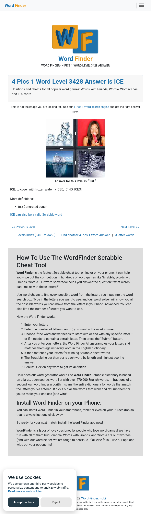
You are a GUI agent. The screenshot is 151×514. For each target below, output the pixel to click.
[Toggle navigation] (141, 5)
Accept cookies (23, 502)
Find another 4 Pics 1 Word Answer (85, 235)
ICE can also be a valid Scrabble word (36, 214)
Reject (56, 502)
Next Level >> (130, 227)
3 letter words (124, 235)
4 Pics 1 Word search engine (91, 107)
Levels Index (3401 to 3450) (36, 235)
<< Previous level (23, 227)
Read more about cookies (25, 491)
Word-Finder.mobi (93, 498)
